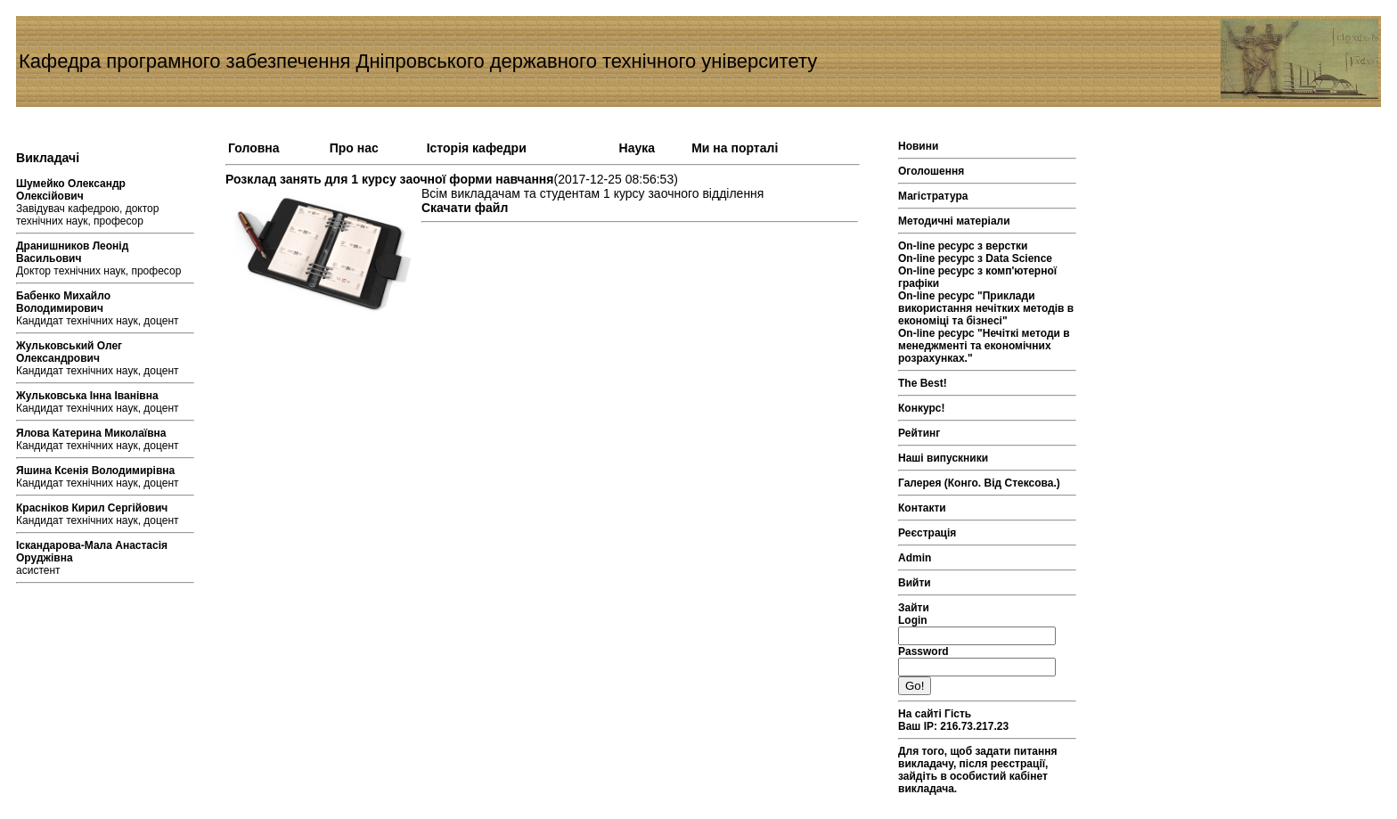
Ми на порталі (734, 148)
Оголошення (931, 171)
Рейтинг (919, 433)
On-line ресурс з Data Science (975, 258)
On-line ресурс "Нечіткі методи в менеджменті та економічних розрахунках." (984, 345)
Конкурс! (921, 408)
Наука (637, 148)
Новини (918, 146)
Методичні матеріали (954, 221)
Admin (914, 558)
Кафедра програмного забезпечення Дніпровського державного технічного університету (418, 61)
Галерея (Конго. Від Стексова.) (979, 483)
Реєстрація (927, 533)
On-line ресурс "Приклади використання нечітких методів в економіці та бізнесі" (986, 308)
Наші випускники (943, 458)
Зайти (913, 608)
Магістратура (933, 196)
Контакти (922, 508)
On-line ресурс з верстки (963, 246)
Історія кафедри (477, 148)
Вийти (914, 583)
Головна (254, 148)
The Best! (922, 383)
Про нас (354, 148)
